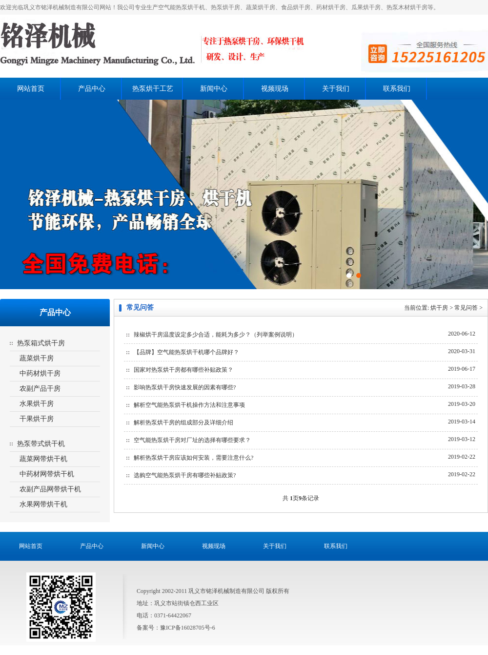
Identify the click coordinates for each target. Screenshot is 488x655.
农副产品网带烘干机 (50, 489)
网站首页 (30, 88)
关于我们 (335, 88)
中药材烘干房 (40, 373)
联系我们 (396, 88)
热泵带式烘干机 (41, 443)
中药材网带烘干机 (47, 474)
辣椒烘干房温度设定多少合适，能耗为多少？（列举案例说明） (216, 334)
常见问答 (466, 307)
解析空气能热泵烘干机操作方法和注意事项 (189, 404)
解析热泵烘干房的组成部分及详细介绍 (183, 422)
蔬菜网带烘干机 (43, 459)
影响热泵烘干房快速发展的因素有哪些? (185, 387)
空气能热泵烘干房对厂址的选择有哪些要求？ (192, 440)
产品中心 (91, 88)
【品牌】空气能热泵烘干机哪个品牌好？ (186, 352)
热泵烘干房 (162, 46)
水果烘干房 (37, 403)
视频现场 (274, 88)
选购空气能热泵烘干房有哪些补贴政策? (185, 475)
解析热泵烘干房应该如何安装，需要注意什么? (193, 457)
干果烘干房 (37, 419)
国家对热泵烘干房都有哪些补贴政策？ (183, 369)
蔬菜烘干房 (37, 358)
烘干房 (439, 307)
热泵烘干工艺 (152, 88)
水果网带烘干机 (43, 504)
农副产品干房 (40, 388)
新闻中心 (213, 88)
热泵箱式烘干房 (41, 343)
